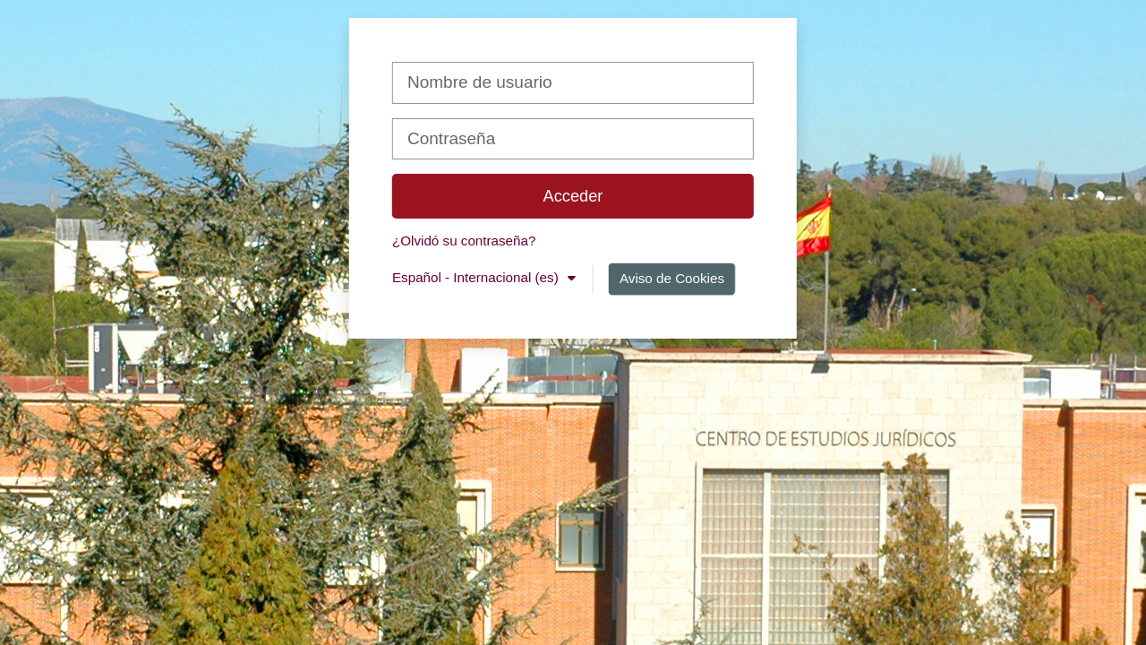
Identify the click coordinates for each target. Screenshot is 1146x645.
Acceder (573, 195)
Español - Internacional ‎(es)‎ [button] (477, 277)
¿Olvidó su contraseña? (463, 240)
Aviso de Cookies (672, 278)
